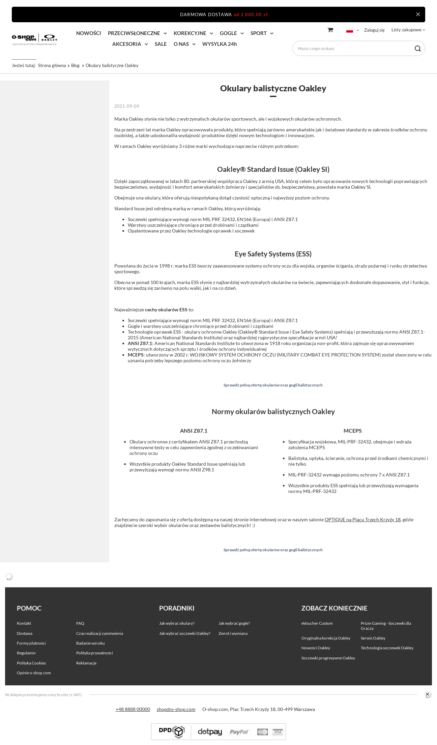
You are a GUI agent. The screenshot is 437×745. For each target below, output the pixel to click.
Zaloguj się (374, 30)
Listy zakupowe (406, 29)
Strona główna (52, 65)
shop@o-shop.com (176, 709)
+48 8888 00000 (133, 709)
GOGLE (228, 33)
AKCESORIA (126, 44)
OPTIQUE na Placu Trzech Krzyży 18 (363, 519)
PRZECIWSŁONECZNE (134, 33)
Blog (76, 65)
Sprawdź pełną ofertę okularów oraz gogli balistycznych (273, 384)
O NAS (181, 44)
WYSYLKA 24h (219, 44)
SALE (161, 44)
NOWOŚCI (88, 33)
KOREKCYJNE (190, 33)
